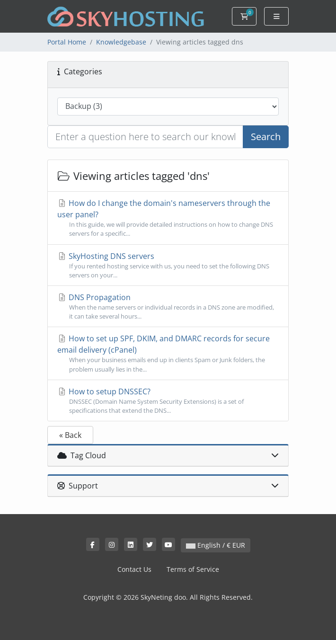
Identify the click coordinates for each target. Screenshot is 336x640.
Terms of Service (193, 569)
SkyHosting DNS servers (168, 265)
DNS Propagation (168, 306)
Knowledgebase (121, 41)
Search (266, 136)
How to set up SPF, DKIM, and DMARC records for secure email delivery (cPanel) (168, 353)
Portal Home (66, 41)
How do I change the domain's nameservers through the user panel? (168, 218)
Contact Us (134, 569)
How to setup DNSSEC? (168, 400)
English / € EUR (215, 545)
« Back (70, 435)
